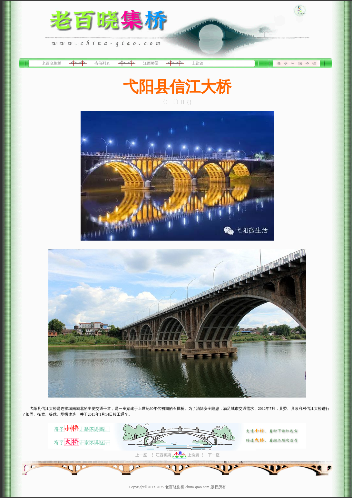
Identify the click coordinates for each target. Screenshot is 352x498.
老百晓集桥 (51, 63)
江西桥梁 (151, 63)
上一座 (141, 455)
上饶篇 (197, 63)
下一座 (214, 455)
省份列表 (102, 63)
